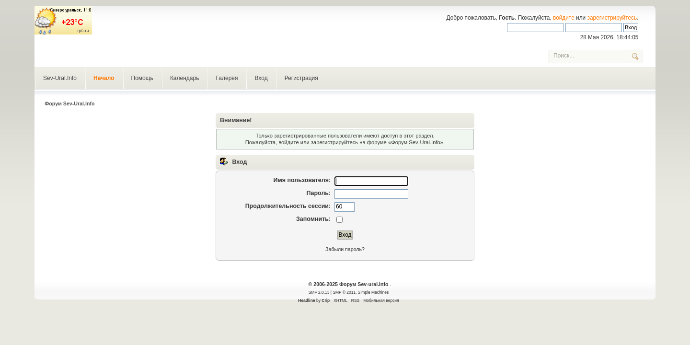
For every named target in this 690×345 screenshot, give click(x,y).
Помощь (142, 78)
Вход (260, 78)
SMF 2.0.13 (319, 292)
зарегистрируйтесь (612, 17)
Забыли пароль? (345, 249)
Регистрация (301, 78)
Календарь (184, 78)
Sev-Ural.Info (60, 78)
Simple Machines (373, 292)
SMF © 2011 (344, 292)
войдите (564, 17)
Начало (103, 78)
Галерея (227, 78)
